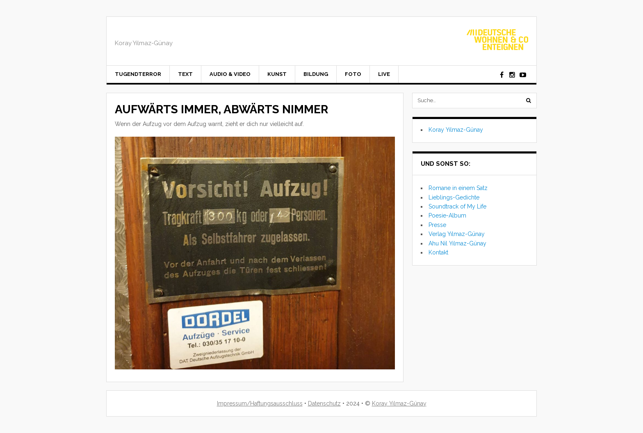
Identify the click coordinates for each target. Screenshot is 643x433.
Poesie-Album (447, 215)
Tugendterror (138, 74)
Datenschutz (324, 403)
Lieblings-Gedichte (454, 197)
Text (185, 74)
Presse (437, 225)
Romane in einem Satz (458, 188)
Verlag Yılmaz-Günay (457, 234)
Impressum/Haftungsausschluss (260, 403)
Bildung (315, 74)
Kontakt (438, 252)
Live (384, 74)
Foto (353, 74)
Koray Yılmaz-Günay (456, 129)
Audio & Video (230, 74)
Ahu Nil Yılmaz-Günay (457, 243)
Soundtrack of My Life (457, 206)
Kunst (277, 74)
